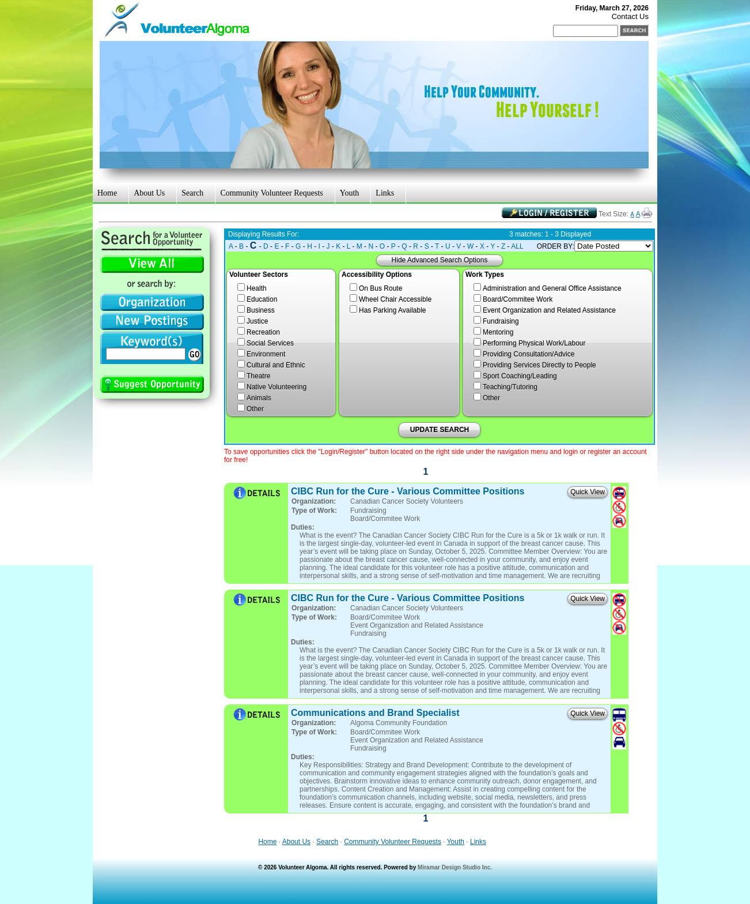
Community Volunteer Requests (271, 193)
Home (107, 193)
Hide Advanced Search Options (440, 260)
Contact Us (630, 16)
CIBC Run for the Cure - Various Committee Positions (407, 491)
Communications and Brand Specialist (375, 713)
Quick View (587, 492)
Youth (349, 193)
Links (385, 193)
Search (192, 193)
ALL (517, 246)
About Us (149, 193)
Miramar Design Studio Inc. (455, 867)
